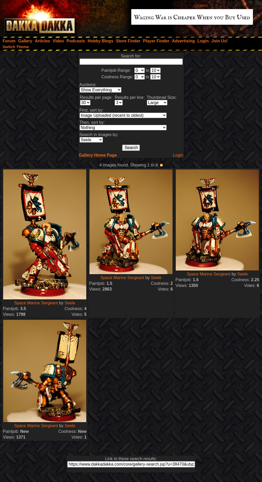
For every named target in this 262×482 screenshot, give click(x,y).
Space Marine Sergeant (36, 303)
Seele (69, 303)
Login (178, 155)
